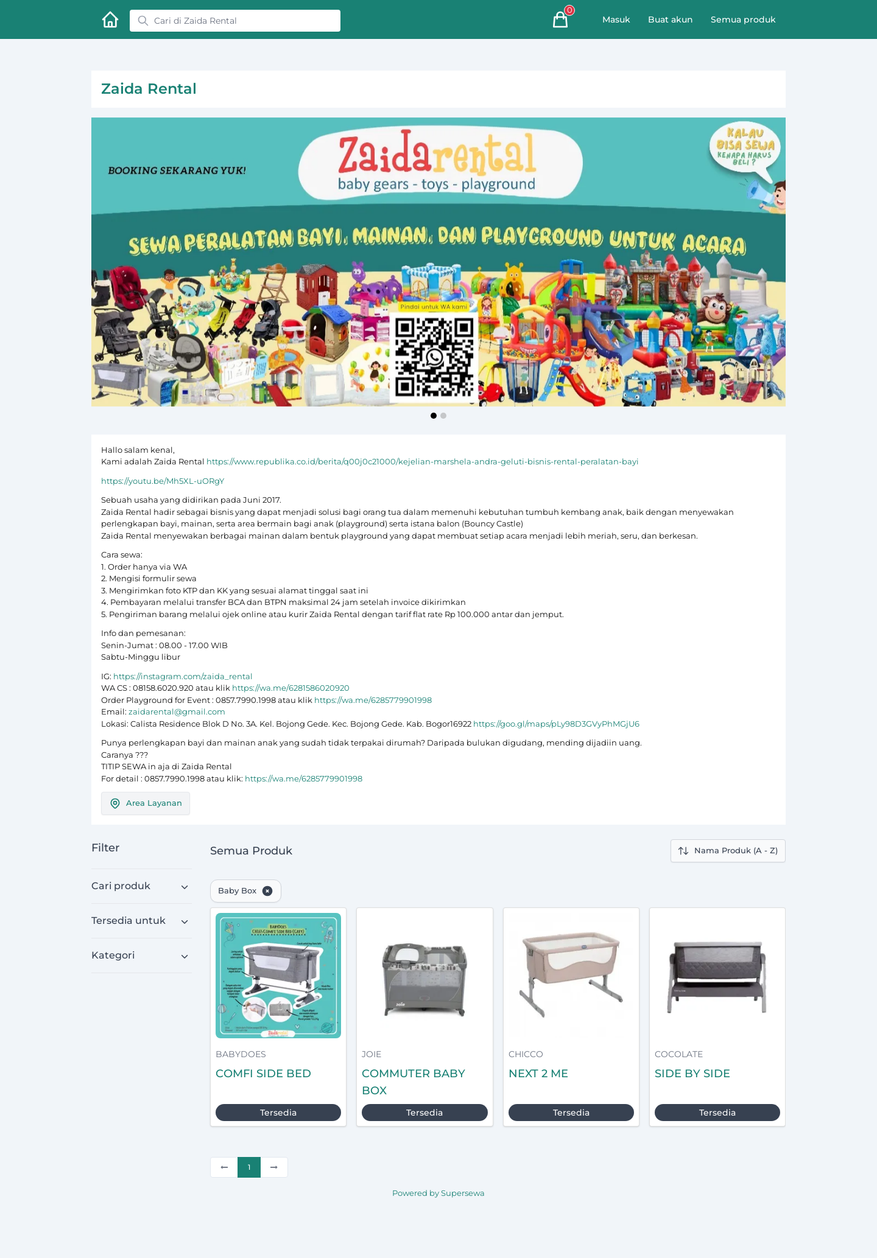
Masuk (616, 19)
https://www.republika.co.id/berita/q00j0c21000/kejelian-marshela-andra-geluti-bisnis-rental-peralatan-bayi (422, 461)
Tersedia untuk (128, 920)
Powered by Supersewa (438, 1193)
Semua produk (743, 19)
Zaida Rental (149, 88)
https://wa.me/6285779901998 (373, 700)
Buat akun (670, 19)
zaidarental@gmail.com (177, 711)
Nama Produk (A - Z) (727, 851)
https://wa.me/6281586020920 (291, 688)
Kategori (113, 955)
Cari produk (120, 886)
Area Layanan (145, 803)
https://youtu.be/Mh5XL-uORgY (162, 481)
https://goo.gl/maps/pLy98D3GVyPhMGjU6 (556, 724)
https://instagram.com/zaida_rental (183, 676)
